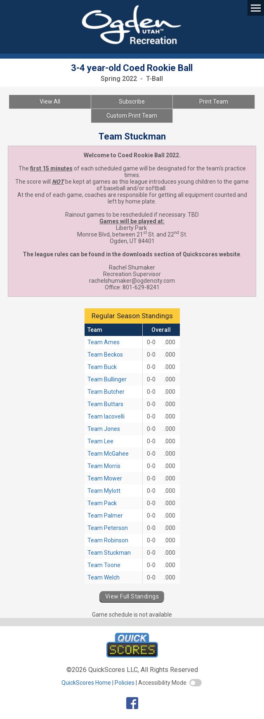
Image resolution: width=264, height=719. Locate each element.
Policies (124, 682)
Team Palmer (105, 515)
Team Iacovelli (106, 416)
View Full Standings (132, 596)
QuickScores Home (86, 682)
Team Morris (103, 466)
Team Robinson (107, 540)
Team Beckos (105, 354)
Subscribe (132, 101)
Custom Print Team (131, 115)
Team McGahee (108, 453)
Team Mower (104, 478)
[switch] (195, 682)
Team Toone (103, 565)
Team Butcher (106, 391)
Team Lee (100, 441)
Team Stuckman (109, 552)
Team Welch (103, 577)
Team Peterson (107, 528)
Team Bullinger (107, 379)
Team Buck (102, 367)
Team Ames (103, 342)
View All (50, 101)
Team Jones (103, 429)
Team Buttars (105, 404)
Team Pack (102, 503)
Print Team (213, 101)
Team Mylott (103, 490)
